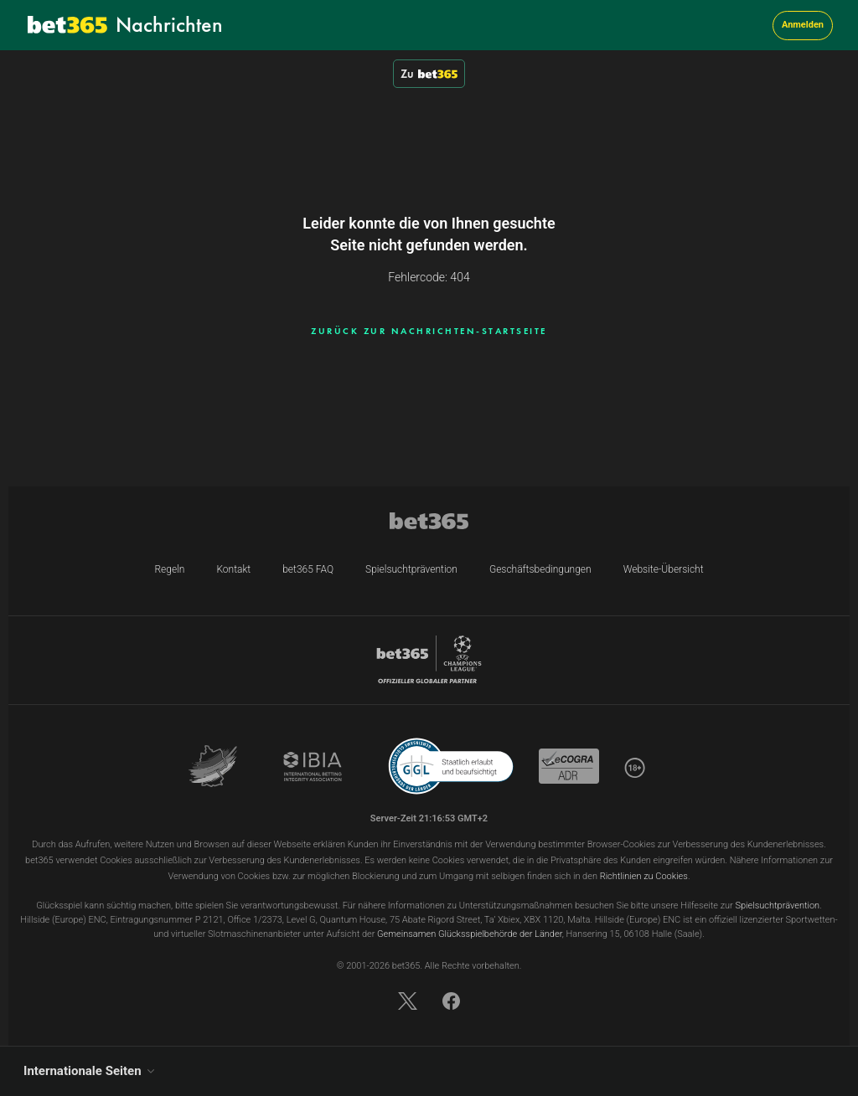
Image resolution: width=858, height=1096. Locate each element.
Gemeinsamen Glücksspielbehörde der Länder (469, 934)
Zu (429, 73)
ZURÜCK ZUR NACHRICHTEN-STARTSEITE (429, 331)
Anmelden (803, 24)
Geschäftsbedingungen (540, 569)
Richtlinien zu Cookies (644, 876)
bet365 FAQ (307, 569)
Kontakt (233, 569)
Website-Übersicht (663, 569)
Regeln (169, 569)
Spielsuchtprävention (411, 569)
